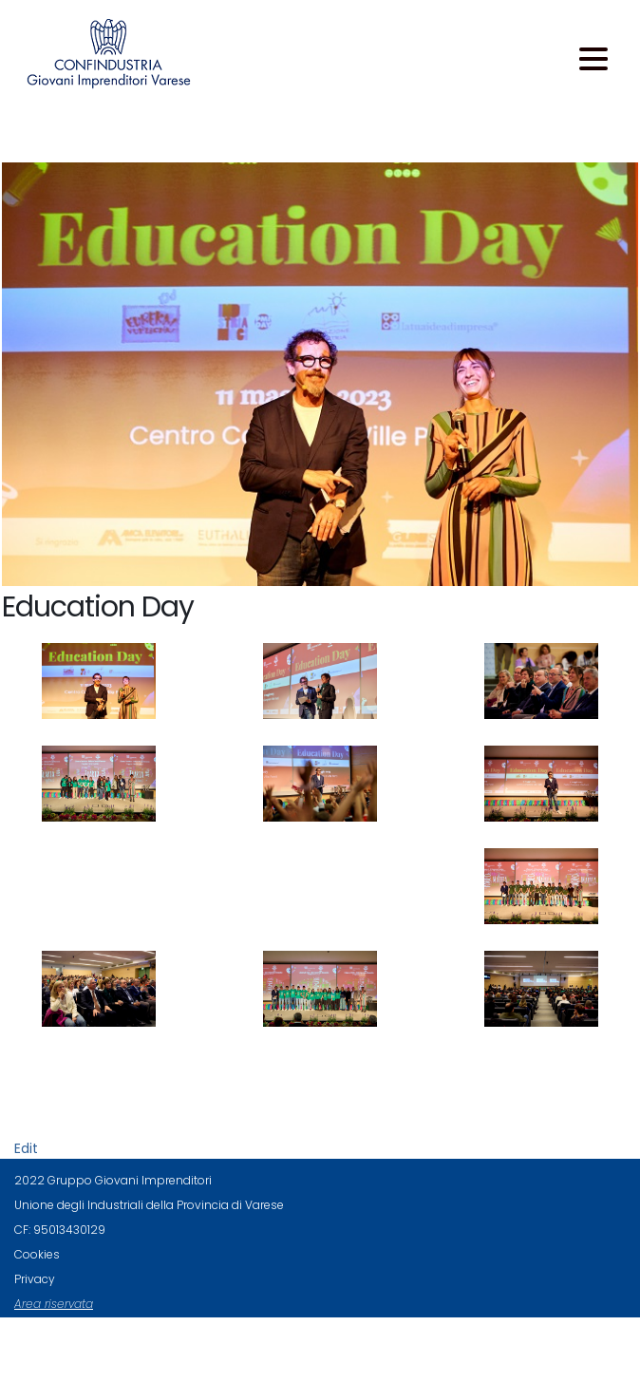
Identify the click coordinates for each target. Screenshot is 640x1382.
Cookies (37, 1254)
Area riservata (53, 1304)
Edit (26, 1148)
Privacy (34, 1279)
